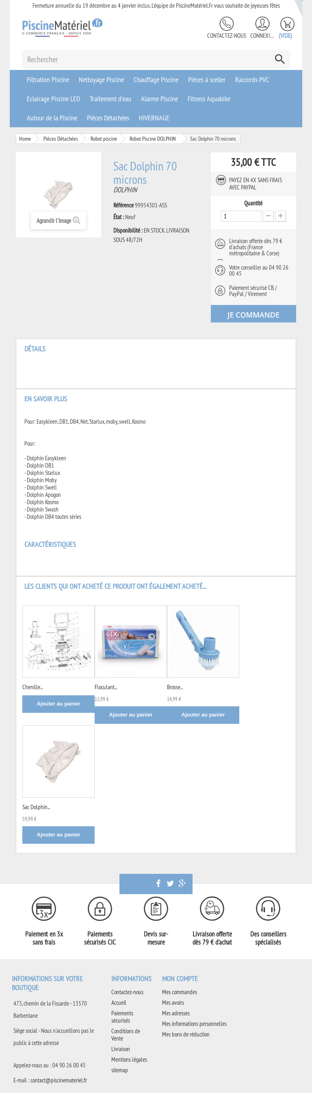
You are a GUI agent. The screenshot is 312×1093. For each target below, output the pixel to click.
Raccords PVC (252, 79)
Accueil (118, 1002)
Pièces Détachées (108, 117)
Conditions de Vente (125, 1034)
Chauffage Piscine (156, 79)
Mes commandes (179, 992)
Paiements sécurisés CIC (100, 938)
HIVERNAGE (154, 117)
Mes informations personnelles (194, 1024)
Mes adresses (176, 1013)
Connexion (262, 35)
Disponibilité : (128, 230)
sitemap (119, 1070)
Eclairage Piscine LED (53, 98)
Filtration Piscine (48, 79)
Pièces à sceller (206, 79)
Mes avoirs (173, 1002)
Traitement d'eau (110, 98)
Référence (123, 205)
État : (118, 217)
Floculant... (106, 687)
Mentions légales (129, 1059)
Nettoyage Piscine (101, 79)
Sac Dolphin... (36, 807)
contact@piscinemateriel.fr (58, 1080)
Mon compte (180, 978)
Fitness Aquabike (209, 98)
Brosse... (175, 687)
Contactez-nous (226, 35)
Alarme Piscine (159, 98)
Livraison (120, 1049)
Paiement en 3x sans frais (44, 938)
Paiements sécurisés (122, 1016)
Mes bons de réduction (186, 1034)
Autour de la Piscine (52, 117)
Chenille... (32, 687)
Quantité (253, 203)
